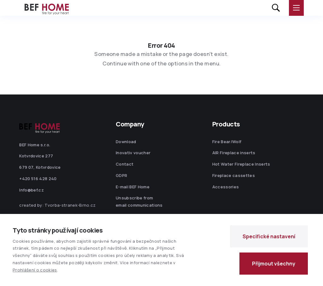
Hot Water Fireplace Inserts (241, 164)
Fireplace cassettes (233, 175)
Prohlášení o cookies (35, 270)
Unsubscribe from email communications (139, 201)
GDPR (121, 175)
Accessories (225, 187)
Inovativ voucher (133, 152)
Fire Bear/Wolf (227, 141)
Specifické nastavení (269, 236)
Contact (124, 164)
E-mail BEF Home (133, 187)
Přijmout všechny (273, 263)
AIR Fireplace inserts (233, 152)
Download (126, 141)
